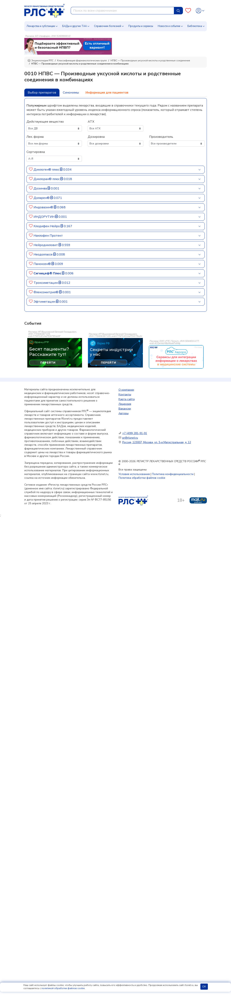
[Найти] (178, 10)
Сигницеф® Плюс (48, 273)
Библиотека (194, 26)
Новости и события (169, 26)
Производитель (161, 137)
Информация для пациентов (107, 92)
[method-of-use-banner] (68, 46)
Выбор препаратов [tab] (42, 92)
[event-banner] (176, 357)
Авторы (124, 413)
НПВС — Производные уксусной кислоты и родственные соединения (150, 60)
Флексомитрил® (46, 292)
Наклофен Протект (48, 235)
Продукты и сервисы (140, 26)
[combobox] (122, 10)
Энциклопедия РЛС (40, 60)
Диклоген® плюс (47, 169)
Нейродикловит (46, 245)
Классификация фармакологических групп (82, 60)
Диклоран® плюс (47, 179)
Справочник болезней (107, 26)
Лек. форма (35, 137)
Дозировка (96, 137)
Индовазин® (44, 207)
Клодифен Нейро (47, 226)
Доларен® (42, 198)
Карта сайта (127, 399)
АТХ (91, 121)
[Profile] (200, 11)
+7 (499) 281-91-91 (134, 433)
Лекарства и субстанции (40, 26)
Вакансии (125, 409)
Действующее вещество (45, 121)
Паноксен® (43, 264)
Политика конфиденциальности (173, 474)
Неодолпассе (43, 254)
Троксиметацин (46, 283)
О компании (126, 390)
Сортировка (35, 152)
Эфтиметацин (45, 301)
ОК (204, 986)
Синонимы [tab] (71, 92)
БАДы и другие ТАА (74, 26)
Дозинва (41, 188)
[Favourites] (188, 10)
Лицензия (125, 404)
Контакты (125, 394)
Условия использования (134, 474)
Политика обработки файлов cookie (142, 478)
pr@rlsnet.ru (130, 438)
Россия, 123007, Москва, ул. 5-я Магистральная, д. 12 (156, 442)
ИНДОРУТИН (44, 217)
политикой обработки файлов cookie (63, 988)
